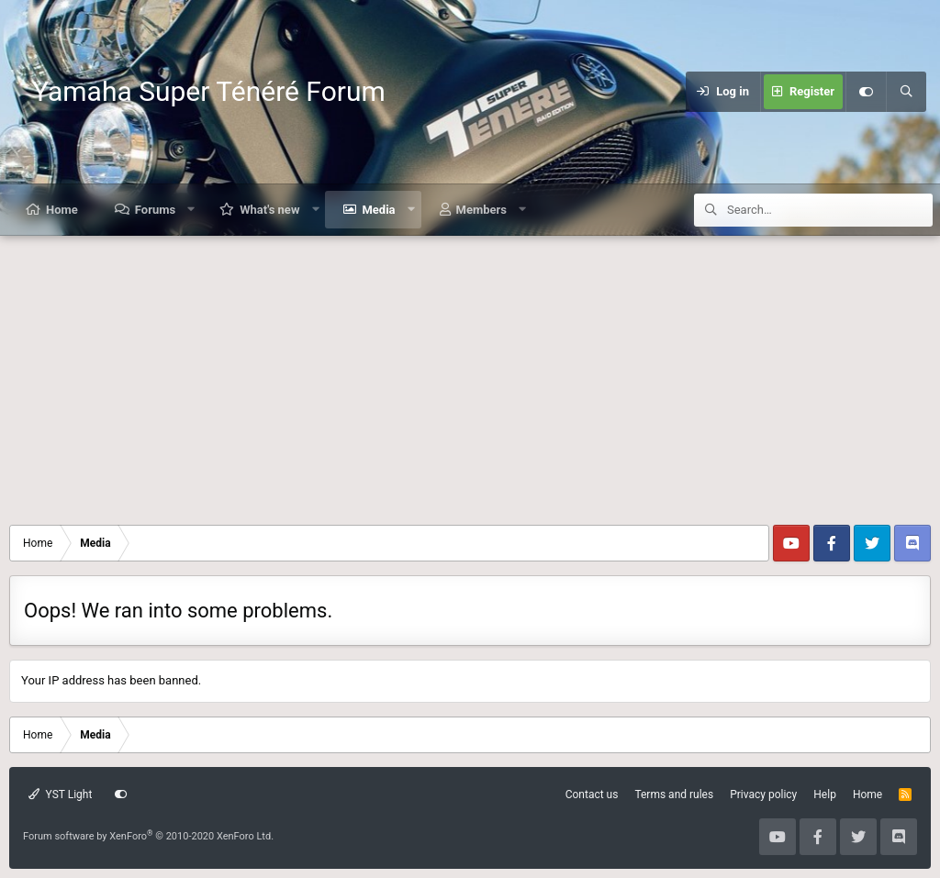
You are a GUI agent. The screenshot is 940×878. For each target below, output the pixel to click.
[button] (191, 209)
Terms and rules (673, 794)
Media (378, 210)
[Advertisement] (470, 373)
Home (62, 210)
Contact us (592, 794)
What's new (269, 210)
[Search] (906, 92)
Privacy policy (763, 794)
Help (824, 794)
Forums (155, 210)
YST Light (60, 794)
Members (481, 210)
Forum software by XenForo (148, 836)
